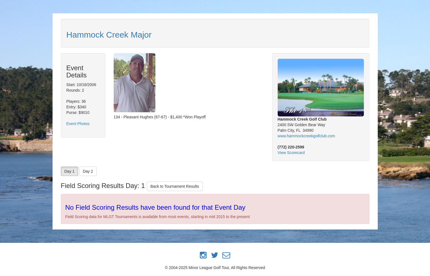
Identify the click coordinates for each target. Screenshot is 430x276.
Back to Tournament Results (174, 186)
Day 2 (88, 171)
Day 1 (69, 171)
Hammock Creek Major (109, 34)
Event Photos (78, 123)
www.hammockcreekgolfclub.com (306, 136)
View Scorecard (291, 152)
